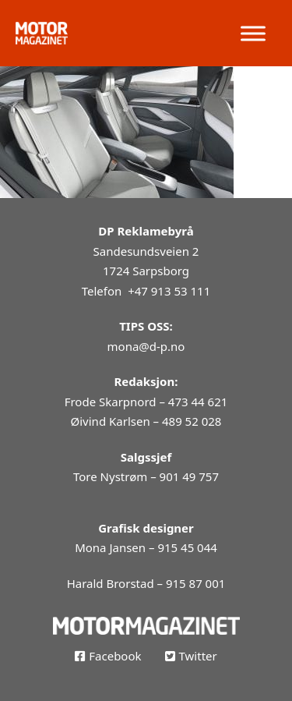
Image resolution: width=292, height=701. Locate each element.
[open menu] (253, 33)
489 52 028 (191, 421)
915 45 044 (186, 547)
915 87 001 (195, 583)
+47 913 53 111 (169, 291)
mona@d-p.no (146, 346)
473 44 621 (197, 401)
